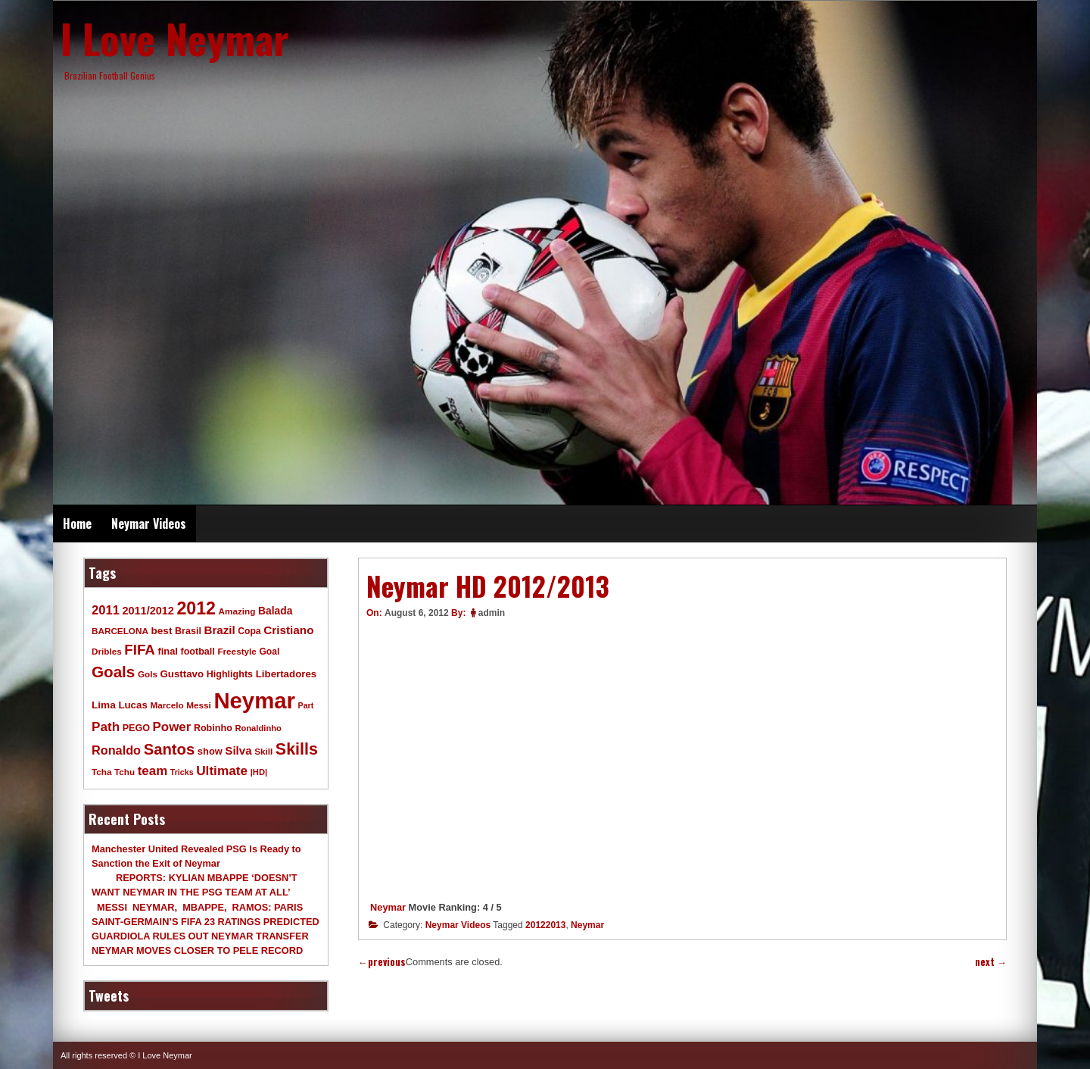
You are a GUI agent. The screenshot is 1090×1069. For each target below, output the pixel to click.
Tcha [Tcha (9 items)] (101, 772)
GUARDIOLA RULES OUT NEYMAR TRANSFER (200, 936)
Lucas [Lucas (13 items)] (132, 705)
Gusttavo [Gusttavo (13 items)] (182, 674)
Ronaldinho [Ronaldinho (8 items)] (258, 728)
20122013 (545, 925)
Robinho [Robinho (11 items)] (213, 728)
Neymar (388, 907)
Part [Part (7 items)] (306, 705)
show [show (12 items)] (210, 751)
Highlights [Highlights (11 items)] (230, 674)
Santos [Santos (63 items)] (169, 749)
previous (382, 962)
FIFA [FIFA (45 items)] (139, 650)
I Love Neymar (175, 37)
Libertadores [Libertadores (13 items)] (286, 674)
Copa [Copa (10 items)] (249, 631)
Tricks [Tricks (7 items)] (182, 772)
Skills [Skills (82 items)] (297, 749)
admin (491, 613)
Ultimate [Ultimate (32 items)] (222, 770)
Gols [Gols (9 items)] (147, 674)
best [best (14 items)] (161, 630)
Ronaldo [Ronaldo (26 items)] (116, 750)
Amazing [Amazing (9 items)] (237, 611)
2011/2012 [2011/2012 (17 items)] (147, 611)
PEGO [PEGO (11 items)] (136, 728)
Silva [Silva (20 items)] (238, 750)
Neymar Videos (148, 523)
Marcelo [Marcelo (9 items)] (166, 705)
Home (77, 523)
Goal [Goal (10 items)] (269, 651)
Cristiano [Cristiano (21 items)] (288, 630)
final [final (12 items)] (167, 651)
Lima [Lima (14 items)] (104, 705)
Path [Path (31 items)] (106, 726)
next (991, 962)
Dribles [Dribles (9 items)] (107, 651)
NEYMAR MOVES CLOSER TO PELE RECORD (197, 950)
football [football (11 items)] (197, 651)
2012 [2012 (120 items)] (196, 608)
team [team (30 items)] (152, 771)
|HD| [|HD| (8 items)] (259, 772)
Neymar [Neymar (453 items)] (254, 700)
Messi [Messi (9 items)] (198, 705)
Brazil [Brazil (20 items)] (219, 630)
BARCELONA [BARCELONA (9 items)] (120, 631)
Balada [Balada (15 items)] (275, 611)
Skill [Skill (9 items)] (263, 751)
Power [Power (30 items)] (172, 727)
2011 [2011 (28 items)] (106, 610)
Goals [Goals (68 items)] (113, 671)
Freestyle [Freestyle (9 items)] (236, 651)
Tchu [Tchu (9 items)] (124, 772)
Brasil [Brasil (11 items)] (188, 631)
